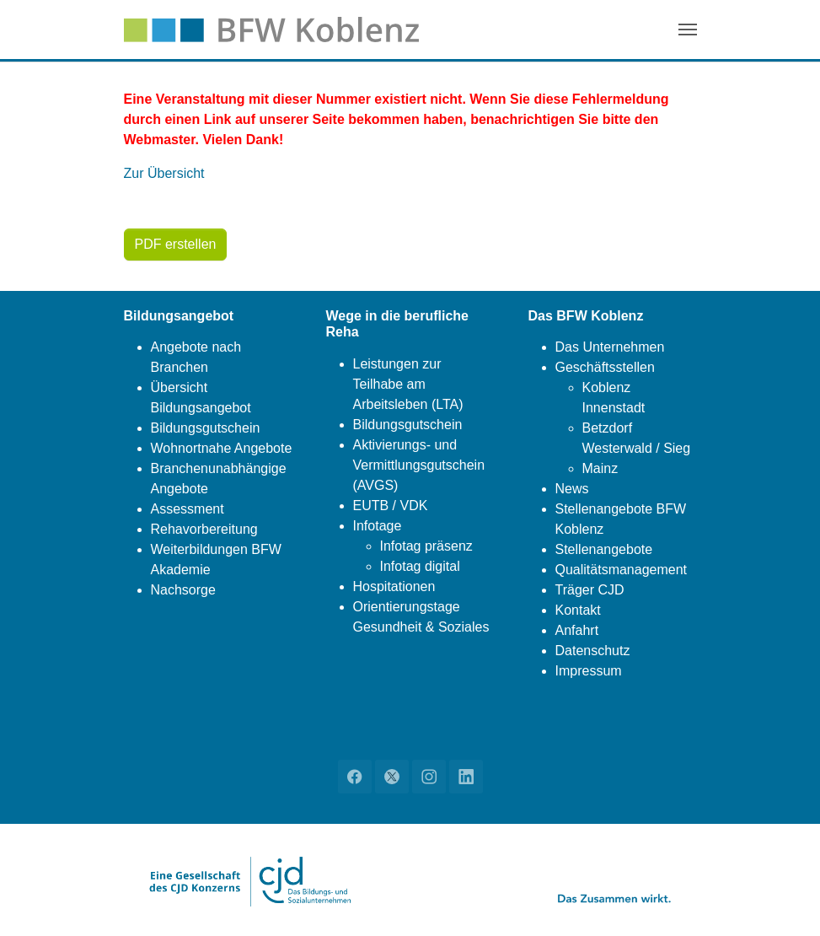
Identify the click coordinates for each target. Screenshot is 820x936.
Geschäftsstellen (605, 367)
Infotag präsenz (426, 546)
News (572, 488)
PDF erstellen (176, 244)
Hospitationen (394, 586)
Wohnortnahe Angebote (221, 448)
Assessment (187, 509)
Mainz (600, 468)
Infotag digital (420, 566)
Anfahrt (577, 630)
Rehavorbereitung (204, 529)
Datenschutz (592, 650)
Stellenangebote (604, 549)
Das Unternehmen (610, 347)
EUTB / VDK (390, 505)
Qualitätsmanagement (621, 569)
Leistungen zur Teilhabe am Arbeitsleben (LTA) (408, 384)
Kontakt (578, 610)
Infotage (377, 526)
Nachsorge (183, 590)
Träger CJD (589, 590)
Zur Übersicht (164, 173)
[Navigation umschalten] (687, 29)
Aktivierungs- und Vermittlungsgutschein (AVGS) (419, 465)
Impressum (588, 671)
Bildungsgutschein (205, 428)
